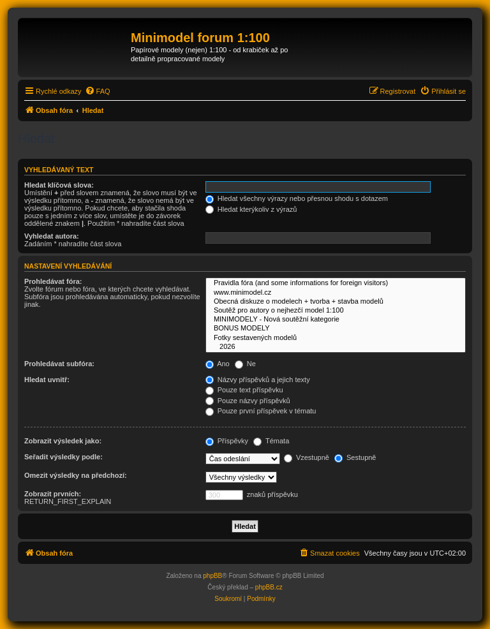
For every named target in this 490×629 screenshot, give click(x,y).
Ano (217, 363)
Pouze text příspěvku (244, 390)
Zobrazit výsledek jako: (62, 441)
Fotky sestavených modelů (335, 338)
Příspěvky (226, 441)
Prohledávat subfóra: (59, 363)
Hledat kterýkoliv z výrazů (251, 209)
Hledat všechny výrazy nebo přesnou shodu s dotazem (296, 198)
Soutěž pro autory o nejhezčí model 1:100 (335, 310)
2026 (335, 347)
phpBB (212, 575)
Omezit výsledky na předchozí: (75, 475)
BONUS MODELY (335, 328)
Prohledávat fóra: (53, 281)
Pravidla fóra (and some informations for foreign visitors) (335, 283)
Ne (245, 363)
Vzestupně (306, 457)
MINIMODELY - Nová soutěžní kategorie (335, 319)
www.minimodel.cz (335, 292)
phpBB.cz (269, 587)
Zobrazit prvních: (52, 494)
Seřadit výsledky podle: (63, 457)
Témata (271, 441)
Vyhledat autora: (51, 236)
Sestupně (355, 457)
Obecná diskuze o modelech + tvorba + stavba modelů (335, 301)
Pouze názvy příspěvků (247, 400)
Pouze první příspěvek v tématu (260, 411)
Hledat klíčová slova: (59, 185)
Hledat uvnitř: (47, 379)
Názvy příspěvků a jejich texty (257, 379)
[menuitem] (97, 91)
